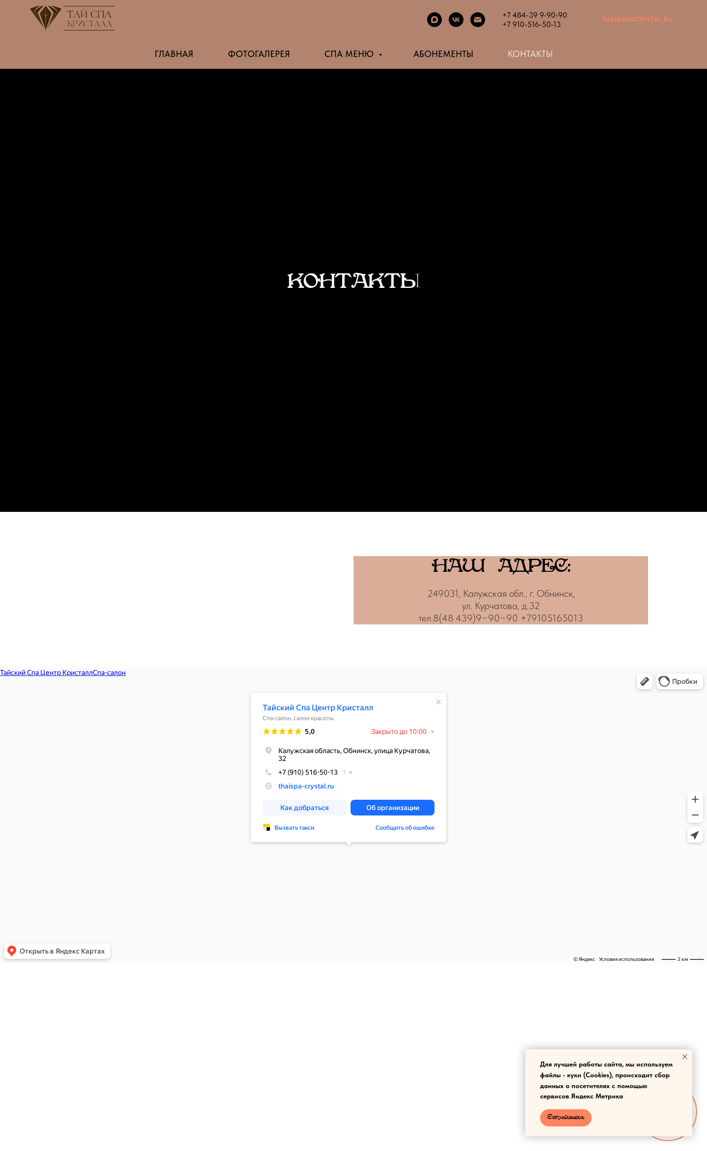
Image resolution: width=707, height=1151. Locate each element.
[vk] (456, 19)
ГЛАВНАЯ (174, 54)
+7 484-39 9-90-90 (534, 15)
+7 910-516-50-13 (531, 24)
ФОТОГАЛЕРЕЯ (259, 54)
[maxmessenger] (434, 19)
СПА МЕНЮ (350, 54)
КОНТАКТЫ (530, 54)
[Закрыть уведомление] (685, 1057)
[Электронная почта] (477, 19)
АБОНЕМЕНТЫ (443, 54)
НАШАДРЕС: (501, 567)
